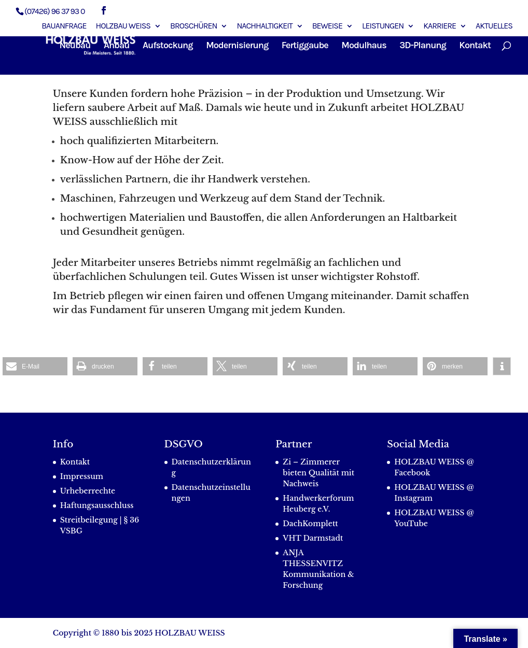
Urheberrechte (87, 491)
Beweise (327, 26)
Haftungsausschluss (97, 505)
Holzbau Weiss (123, 26)
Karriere (439, 26)
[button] (35, 366)
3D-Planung (422, 46)
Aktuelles (494, 26)
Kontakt (475, 46)
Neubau (75, 46)
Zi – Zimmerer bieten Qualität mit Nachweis (318, 472)
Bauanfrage (63, 26)
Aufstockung (168, 46)
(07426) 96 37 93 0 (54, 11)
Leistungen (383, 26)
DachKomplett (310, 523)
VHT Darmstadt (313, 538)
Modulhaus (363, 46)
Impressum (81, 476)
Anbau (117, 46)
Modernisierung (237, 46)
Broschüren (193, 26)
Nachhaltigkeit (264, 26)
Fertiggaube (305, 46)
